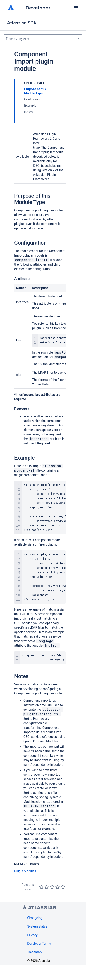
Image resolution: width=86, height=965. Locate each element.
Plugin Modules (25, 871)
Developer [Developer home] (38, 7)
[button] (76, 7)
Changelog (34, 918)
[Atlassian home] (10, 7)
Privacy (32, 935)
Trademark (34, 952)
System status (37, 926)
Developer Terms (39, 943)
